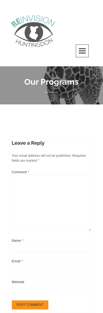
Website (18, 282)
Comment (20, 172)
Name (18, 241)
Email (17, 261)
